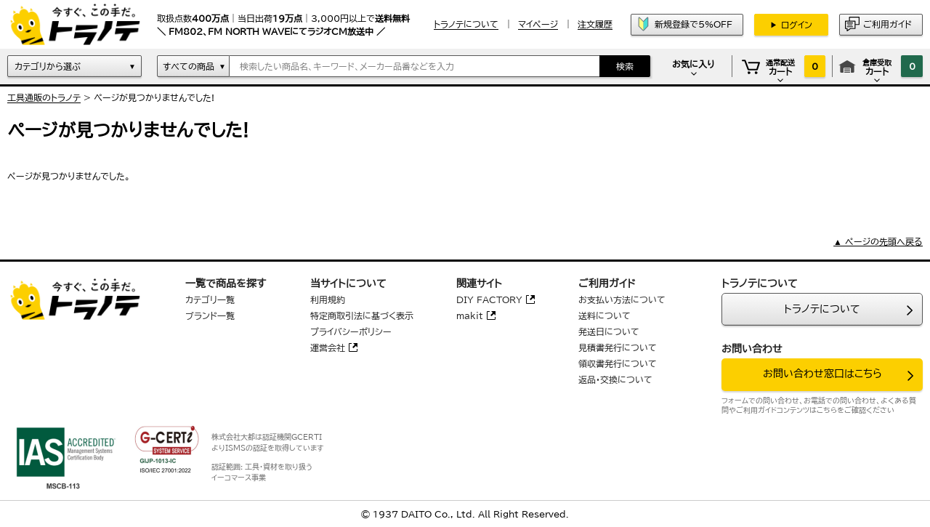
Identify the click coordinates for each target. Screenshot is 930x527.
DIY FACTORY (489, 299)
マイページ (538, 24)
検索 (625, 66)
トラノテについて (822, 309)
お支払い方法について (622, 299)
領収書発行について (617, 363)
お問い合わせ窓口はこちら (822, 374)
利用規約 (327, 299)
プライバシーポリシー (351, 331)
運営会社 (327, 347)
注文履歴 (595, 24)
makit (469, 315)
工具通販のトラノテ (44, 97)
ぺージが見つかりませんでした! (154, 97)
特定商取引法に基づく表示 (361, 315)
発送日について (608, 331)
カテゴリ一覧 (210, 299)
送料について (604, 315)
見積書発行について (617, 347)
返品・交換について (615, 379)
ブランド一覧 (210, 315)
